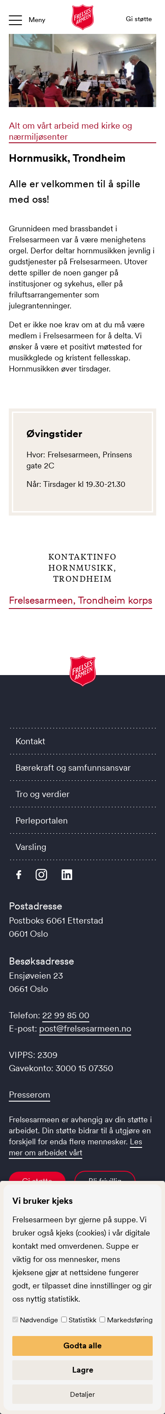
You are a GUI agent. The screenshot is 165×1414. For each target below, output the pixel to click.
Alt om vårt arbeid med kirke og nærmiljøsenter (70, 131)
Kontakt (30, 741)
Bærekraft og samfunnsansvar (73, 767)
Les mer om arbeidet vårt (75, 1147)
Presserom (29, 1094)
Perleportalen (41, 820)
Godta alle (82, 1346)
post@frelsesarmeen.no (85, 1028)
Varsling (30, 847)
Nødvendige (39, 1319)
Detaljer (82, 1394)
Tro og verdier (42, 794)
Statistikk (82, 1319)
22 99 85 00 (65, 1015)
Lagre (82, 1370)
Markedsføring (130, 1319)
